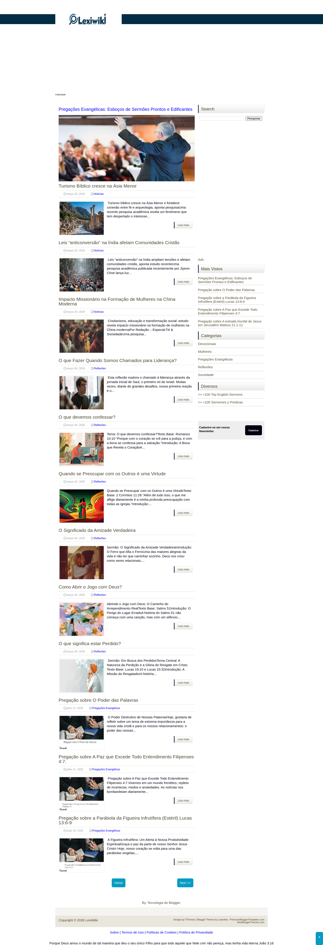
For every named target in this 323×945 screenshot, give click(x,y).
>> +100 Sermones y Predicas (220, 402)
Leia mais (183, 225)
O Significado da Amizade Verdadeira (97, 530)
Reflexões (100, 368)
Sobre (114, 932)
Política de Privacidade (196, 932)
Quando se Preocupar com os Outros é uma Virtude (112, 473)
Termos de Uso (132, 932)
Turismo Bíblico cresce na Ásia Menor (98, 186)
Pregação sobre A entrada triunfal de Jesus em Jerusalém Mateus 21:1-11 (229, 323)
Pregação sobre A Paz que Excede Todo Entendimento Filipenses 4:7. (126, 759)
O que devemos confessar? (87, 417)
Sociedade (206, 375)
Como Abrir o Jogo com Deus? (90, 587)
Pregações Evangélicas (106, 708)
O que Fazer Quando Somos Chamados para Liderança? (118, 360)
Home (118, 883)
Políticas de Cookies (161, 932)
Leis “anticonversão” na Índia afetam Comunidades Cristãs (119, 242)
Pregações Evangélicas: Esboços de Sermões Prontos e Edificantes (125, 109)
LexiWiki (91, 920)
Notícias (99, 194)
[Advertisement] (161, 61)
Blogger (174, 903)
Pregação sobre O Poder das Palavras (98, 700)
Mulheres (205, 351)
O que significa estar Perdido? (90, 643)
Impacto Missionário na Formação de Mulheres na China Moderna (117, 301)
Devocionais (207, 344)
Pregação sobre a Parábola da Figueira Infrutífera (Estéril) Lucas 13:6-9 (125, 820)
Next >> (185, 883)
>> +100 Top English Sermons (220, 394)
